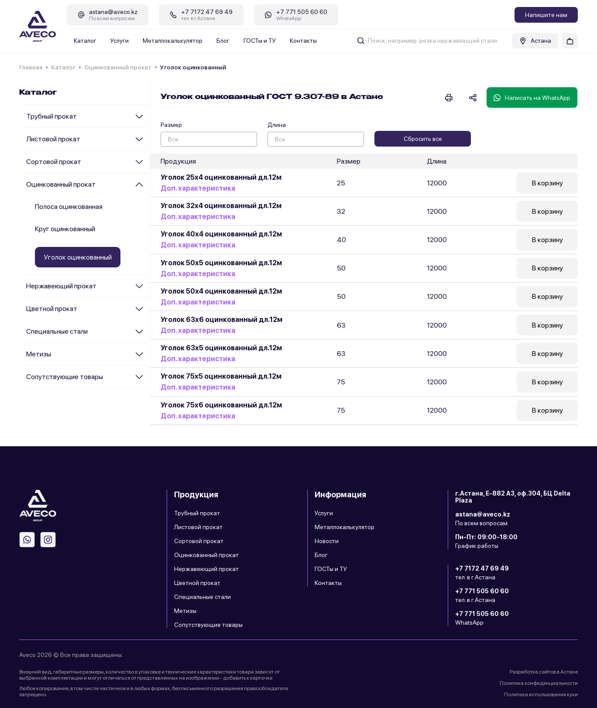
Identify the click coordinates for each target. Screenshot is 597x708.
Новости (327, 540)
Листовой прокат (53, 139)
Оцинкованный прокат (117, 67)
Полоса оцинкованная (69, 206)
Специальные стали (57, 331)
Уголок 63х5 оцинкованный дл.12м (221, 350)
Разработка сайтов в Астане (544, 672)
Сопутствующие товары (64, 377)
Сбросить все (423, 138)
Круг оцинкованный (65, 229)
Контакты (303, 40)
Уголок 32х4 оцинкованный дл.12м (221, 206)
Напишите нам (546, 14)
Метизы (38, 354)
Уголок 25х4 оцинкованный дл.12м (221, 178)
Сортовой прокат (53, 161)
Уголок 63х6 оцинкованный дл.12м (221, 322)
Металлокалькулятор (172, 40)
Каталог (85, 40)
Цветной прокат (51, 308)
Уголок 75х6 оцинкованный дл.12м (221, 408)
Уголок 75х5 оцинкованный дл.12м (221, 379)
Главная (30, 67)
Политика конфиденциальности (539, 683)
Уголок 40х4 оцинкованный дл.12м (221, 235)
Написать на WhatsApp (532, 97)
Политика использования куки (541, 694)
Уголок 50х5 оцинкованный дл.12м (221, 264)
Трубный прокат (51, 116)
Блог (223, 40)
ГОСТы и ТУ (260, 40)
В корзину (547, 183)
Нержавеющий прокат (61, 286)
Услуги (119, 40)
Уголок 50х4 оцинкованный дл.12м (221, 293)
